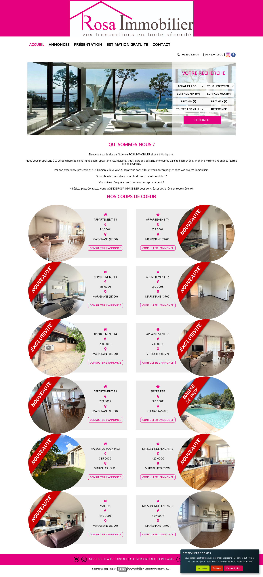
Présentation (88, 44)
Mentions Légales (101, 559)
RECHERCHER (202, 119)
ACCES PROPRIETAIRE (143, 559)
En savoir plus (233, 568)
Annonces (59, 44)
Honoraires (166, 559)
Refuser (217, 568)
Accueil (36, 44)
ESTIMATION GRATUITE (127, 44)
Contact (161, 44)
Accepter (202, 568)
